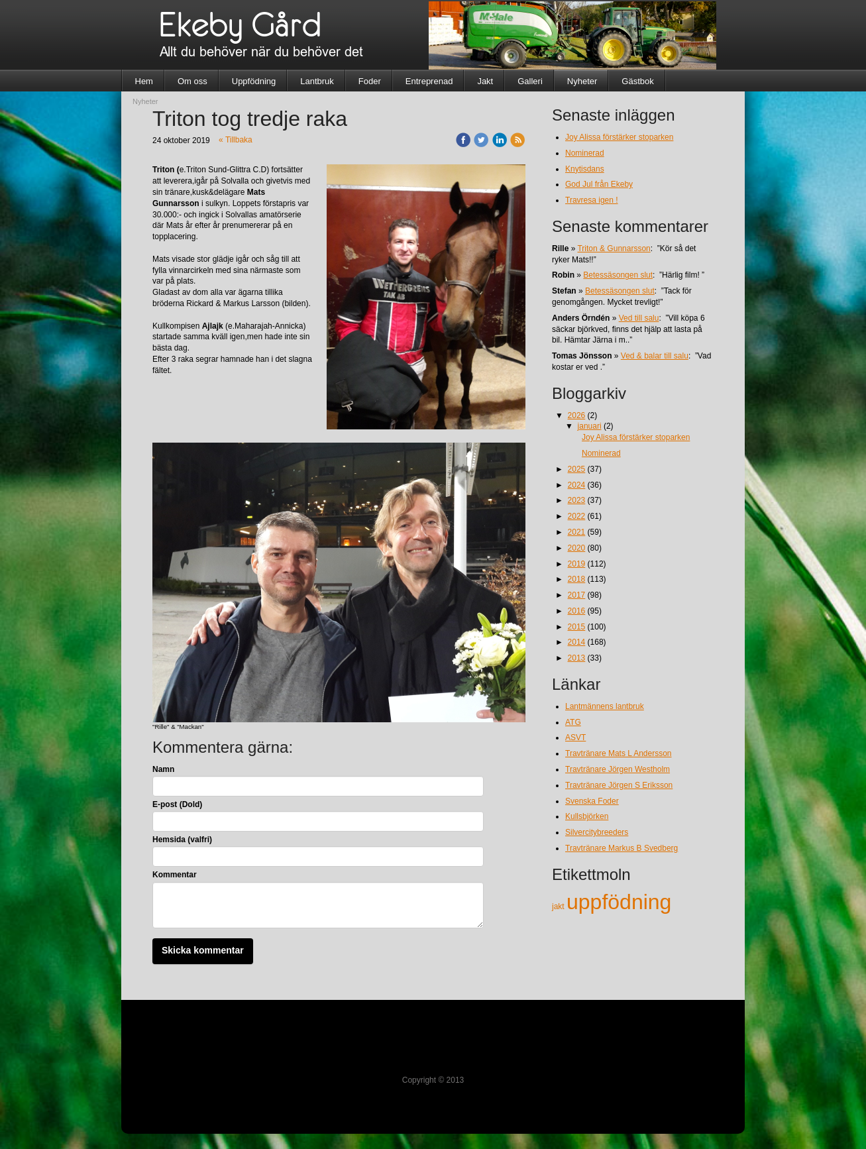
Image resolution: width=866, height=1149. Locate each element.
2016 (577, 611)
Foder (369, 81)
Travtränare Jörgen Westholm (617, 769)
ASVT (575, 737)
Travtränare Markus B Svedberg (621, 848)
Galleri (530, 81)
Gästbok (637, 81)
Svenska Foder (592, 801)
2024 (577, 485)
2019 (577, 564)
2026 (577, 415)
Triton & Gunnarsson (613, 248)
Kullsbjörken (586, 816)
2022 (577, 516)
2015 (577, 626)
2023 (577, 500)
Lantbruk (317, 81)
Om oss (192, 81)
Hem (144, 81)
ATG (573, 722)
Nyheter (582, 81)
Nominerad (584, 153)
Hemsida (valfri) (182, 839)
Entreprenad (429, 81)
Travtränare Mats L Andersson (618, 753)
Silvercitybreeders (596, 832)
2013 (577, 658)
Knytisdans (584, 169)
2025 (577, 469)
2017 (577, 595)
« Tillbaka (235, 139)
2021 (577, 532)
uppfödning (619, 902)
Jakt (485, 81)
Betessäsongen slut (618, 275)
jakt (559, 906)
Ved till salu (639, 318)
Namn (163, 769)
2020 (577, 548)
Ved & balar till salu (654, 355)
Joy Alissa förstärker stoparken (619, 137)
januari (590, 426)
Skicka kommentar (203, 950)
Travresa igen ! (591, 200)
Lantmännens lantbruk (604, 706)
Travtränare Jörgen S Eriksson (619, 785)
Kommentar (174, 874)
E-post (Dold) (177, 804)
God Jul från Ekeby (599, 184)
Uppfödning (254, 81)
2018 (577, 579)
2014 (577, 642)
